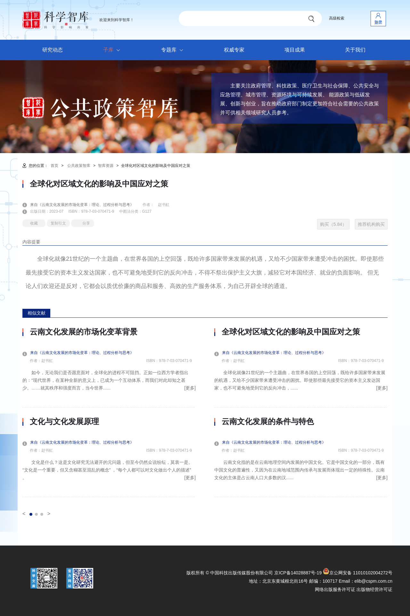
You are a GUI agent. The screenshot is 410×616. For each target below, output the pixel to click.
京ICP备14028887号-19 (298, 572)
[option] (109, 412)
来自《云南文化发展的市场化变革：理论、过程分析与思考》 (86, 204)
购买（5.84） (333, 224)
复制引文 (58, 223)
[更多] (190, 387)
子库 (113, 50)
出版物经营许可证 (374, 589)
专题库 (173, 50)
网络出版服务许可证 (335, 589)
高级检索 (336, 18)
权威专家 (234, 50)
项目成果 (294, 50)
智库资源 (105, 165)
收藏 (34, 223)
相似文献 (36, 313)
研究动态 (52, 50)
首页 (54, 165)
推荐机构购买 (371, 224)
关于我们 (355, 50)
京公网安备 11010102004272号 (357, 572)
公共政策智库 (78, 165)
